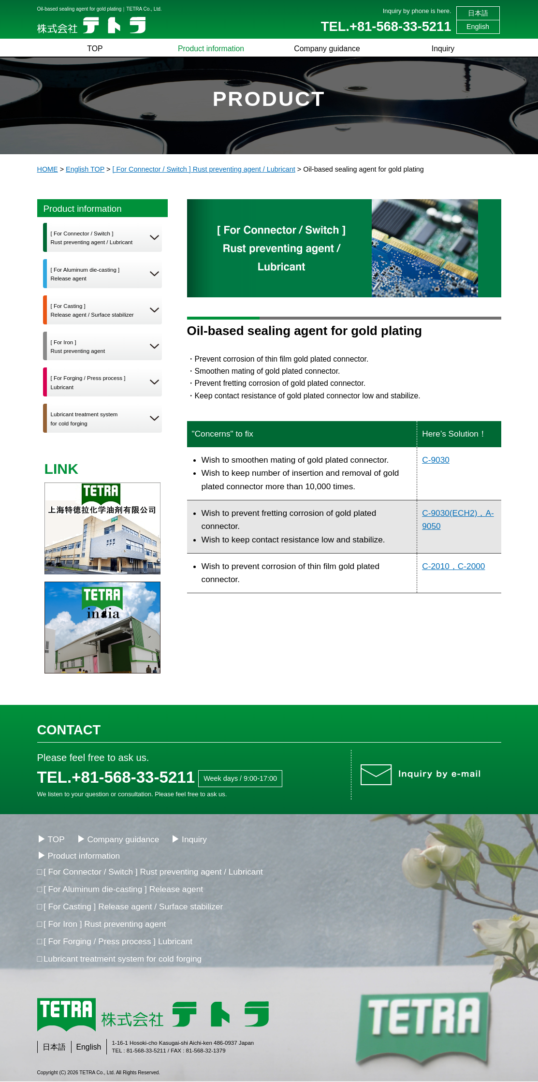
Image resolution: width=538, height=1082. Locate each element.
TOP (94, 48)
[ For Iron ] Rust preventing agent (105, 924)
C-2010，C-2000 (453, 566)
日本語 (478, 13)
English (477, 26)
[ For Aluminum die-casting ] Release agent (123, 889)
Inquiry (443, 48)
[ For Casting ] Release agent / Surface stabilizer (133, 906)
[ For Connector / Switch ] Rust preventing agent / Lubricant (153, 872)
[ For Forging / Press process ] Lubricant (118, 941)
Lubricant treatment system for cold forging (123, 959)
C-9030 (436, 460)
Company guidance (327, 48)
